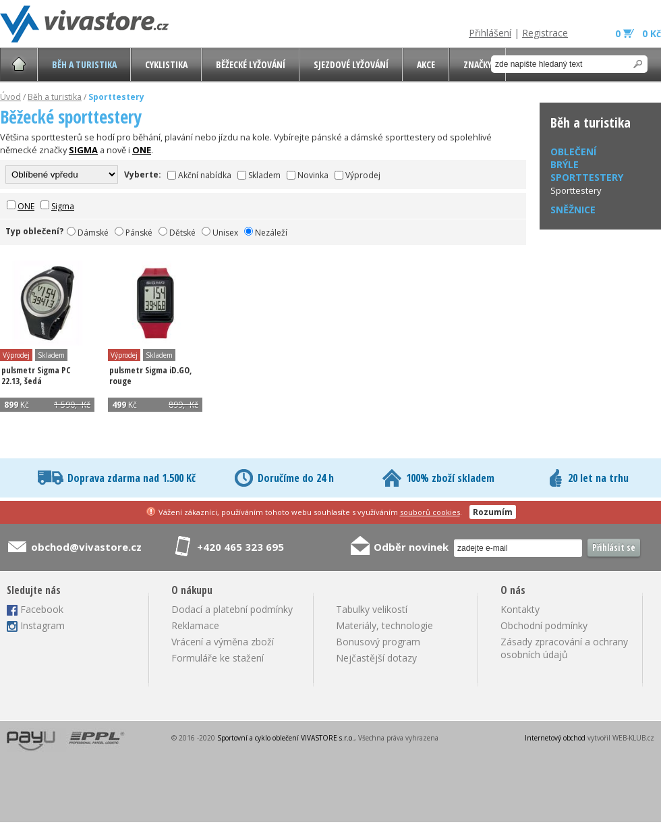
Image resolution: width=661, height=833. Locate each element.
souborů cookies (430, 512)
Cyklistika (166, 64)
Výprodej (362, 175)
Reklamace (195, 625)
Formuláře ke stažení (217, 657)
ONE (26, 206)
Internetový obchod (555, 738)
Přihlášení (490, 32)
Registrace (545, 32)
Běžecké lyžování (250, 64)
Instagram (42, 625)
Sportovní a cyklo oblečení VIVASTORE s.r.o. (285, 738)
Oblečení (573, 151)
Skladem (264, 175)
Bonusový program (378, 641)
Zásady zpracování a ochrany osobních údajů (564, 648)
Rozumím (493, 512)
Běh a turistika (84, 64)
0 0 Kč (638, 33)
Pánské (138, 232)
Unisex (225, 232)
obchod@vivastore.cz (86, 547)
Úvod (10, 97)
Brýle (564, 164)
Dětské (182, 232)
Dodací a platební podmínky (232, 609)
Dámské (93, 232)
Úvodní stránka (19, 64)
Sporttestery (576, 190)
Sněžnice (573, 209)
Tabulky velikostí (371, 609)
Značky (477, 64)
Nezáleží (271, 232)
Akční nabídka (204, 175)
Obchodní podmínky (543, 625)
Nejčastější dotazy (376, 657)
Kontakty (520, 609)
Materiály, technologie (384, 625)
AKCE (426, 64)
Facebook (41, 609)
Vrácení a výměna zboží (222, 641)
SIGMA (83, 150)
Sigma (62, 206)
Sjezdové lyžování (351, 64)
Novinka (312, 175)
